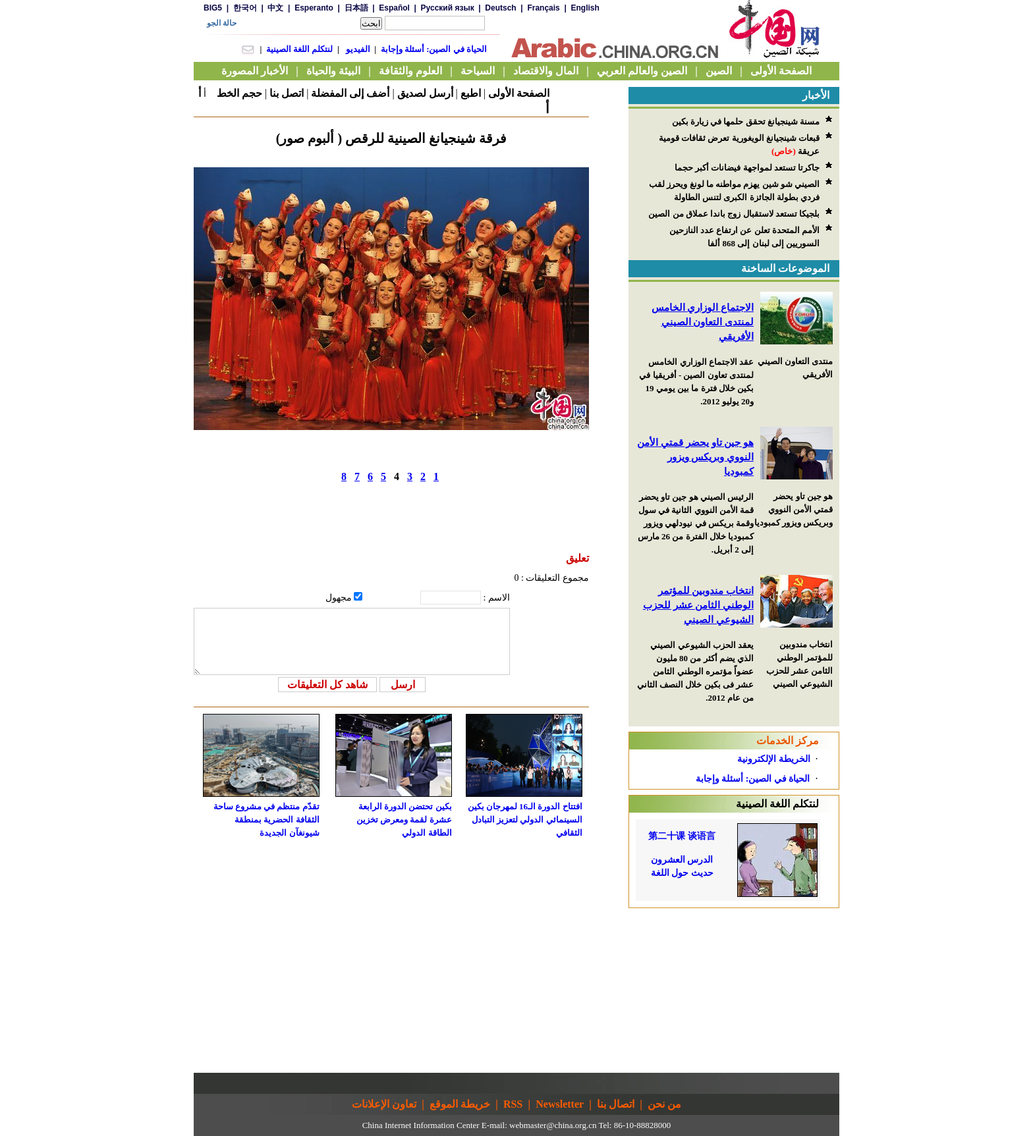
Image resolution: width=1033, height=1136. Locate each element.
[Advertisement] (734, 990)
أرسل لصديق (425, 93)
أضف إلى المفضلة (350, 93)
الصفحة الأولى (518, 93)
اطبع (471, 93)
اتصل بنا (286, 93)
